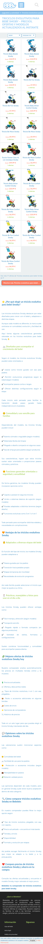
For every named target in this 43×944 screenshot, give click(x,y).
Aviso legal (8, 930)
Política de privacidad (11, 934)
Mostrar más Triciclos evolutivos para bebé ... (21, 283)
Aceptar (32, 940)
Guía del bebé (9, 926)
